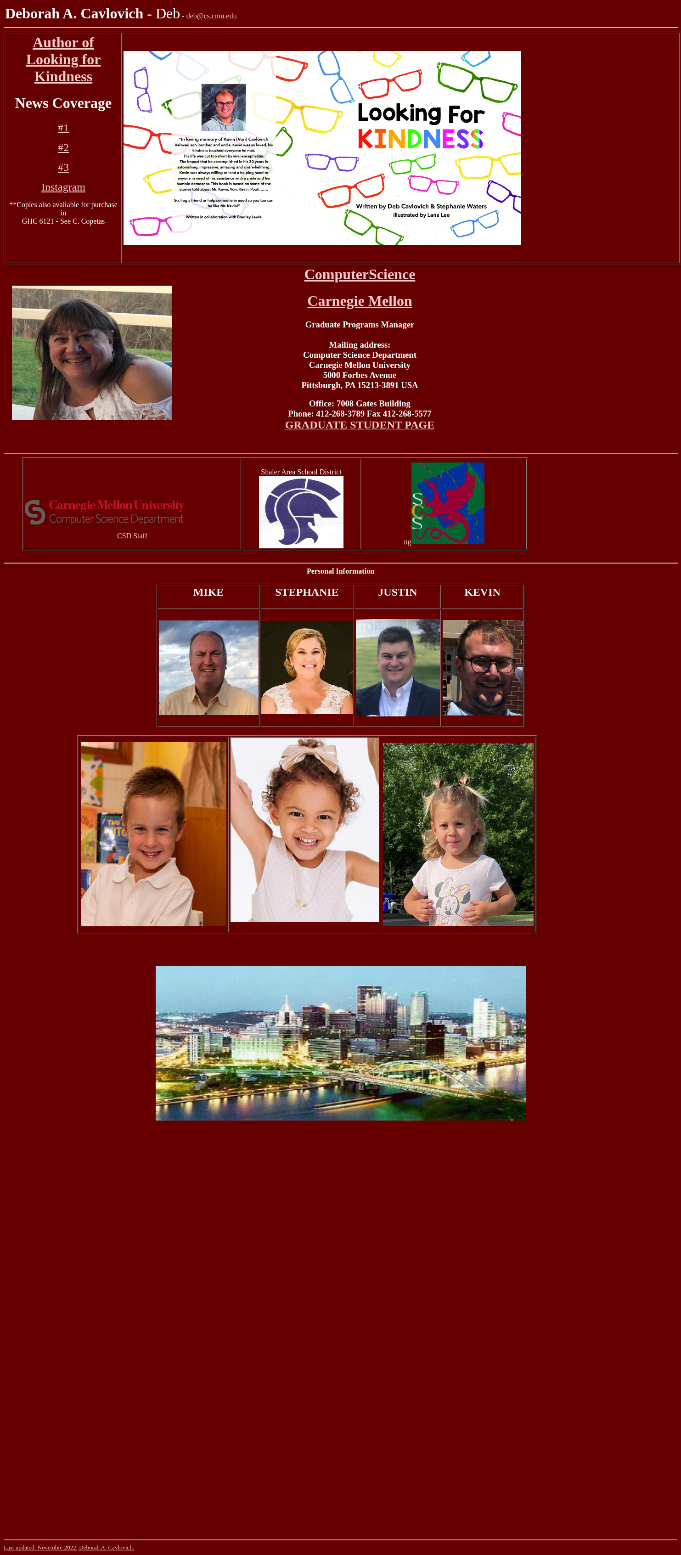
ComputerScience (360, 274)
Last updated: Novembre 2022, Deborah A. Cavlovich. (69, 1547)
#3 (63, 167)
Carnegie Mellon (359, 301)
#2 (63, 147)
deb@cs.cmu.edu (211, 16)
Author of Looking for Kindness (63, 59)
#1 (63, 128)
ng (407, 542)
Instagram (63, 187)
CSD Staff (132, 536)
